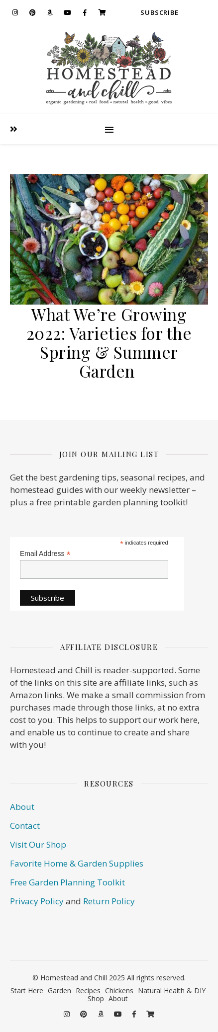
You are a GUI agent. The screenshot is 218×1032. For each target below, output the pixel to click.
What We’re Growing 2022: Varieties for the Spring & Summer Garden (109, 342)
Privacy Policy (37, 901)
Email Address (45, 553)
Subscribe (159, 12)
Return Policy (109, 901)
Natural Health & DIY (172, 990)
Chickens (119, 990)
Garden (59, 990)
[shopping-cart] (102, 12)
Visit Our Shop (38, 844)
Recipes (88, 990)
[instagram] (15, 12)
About (22, 806)
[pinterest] (32, 12)
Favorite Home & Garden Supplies (76, 863)
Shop (96, 998)
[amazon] (50, 12)
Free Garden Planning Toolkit (67, 882)
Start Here (26, 990)
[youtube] (67, 12)
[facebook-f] (85, 12)
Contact (25, 825)
